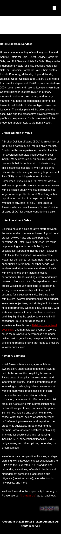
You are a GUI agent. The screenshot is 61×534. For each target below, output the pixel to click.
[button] (54, 8)
